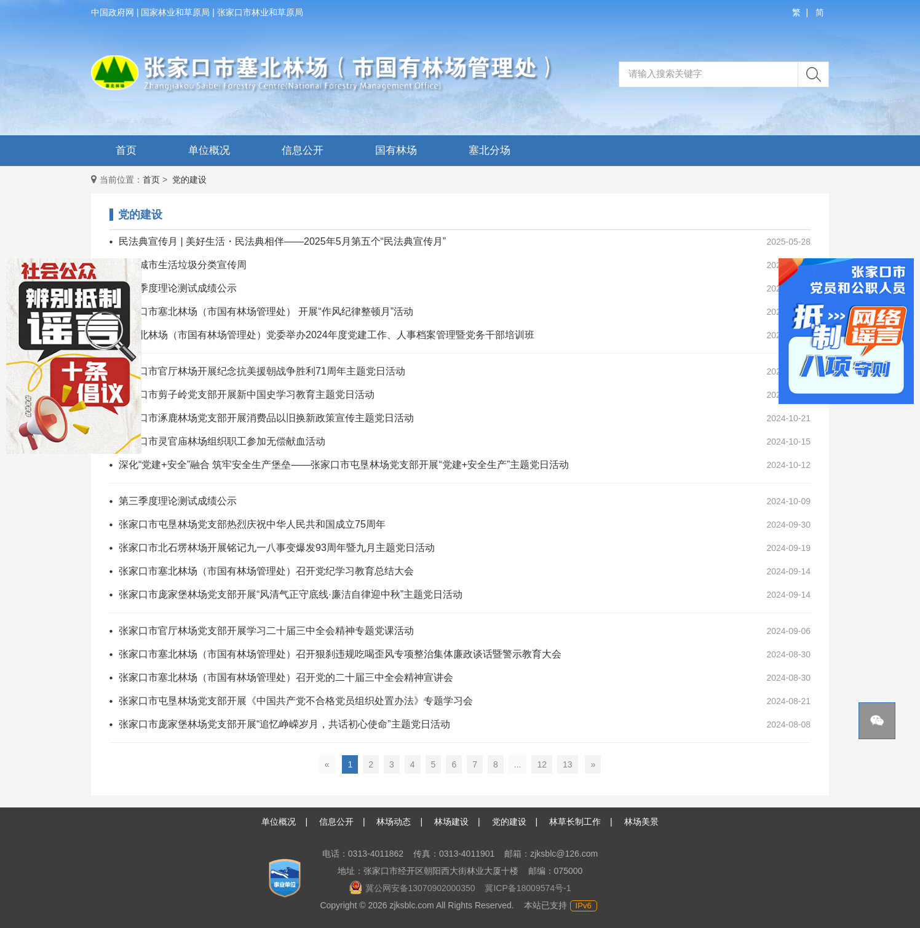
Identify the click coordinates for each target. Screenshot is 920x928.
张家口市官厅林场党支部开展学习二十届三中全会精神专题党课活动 (266, 630)
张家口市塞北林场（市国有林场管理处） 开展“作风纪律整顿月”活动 (266, 311)
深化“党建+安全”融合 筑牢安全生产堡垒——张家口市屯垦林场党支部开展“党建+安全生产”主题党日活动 (344, 464)
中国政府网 (112, 12)
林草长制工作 (575, 822)
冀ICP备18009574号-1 (528, 888)
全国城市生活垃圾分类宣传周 (183, 265)
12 (542, 764)
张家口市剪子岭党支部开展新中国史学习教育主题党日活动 (247, 394)
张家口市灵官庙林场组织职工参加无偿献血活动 (222, 441)
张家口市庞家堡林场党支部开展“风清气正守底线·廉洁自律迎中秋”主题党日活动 (290, 594)
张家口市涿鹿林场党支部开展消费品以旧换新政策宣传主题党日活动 (266, 418)
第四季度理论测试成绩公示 (178, 288)
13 (568, 764)
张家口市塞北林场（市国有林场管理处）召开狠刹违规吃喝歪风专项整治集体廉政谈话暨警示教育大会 (340, 654)
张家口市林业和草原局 (260, 12)
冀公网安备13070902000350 (412, 888)
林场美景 (641, 822)
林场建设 (451, 822)
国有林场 (396, 150)
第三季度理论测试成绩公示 (178, 501)
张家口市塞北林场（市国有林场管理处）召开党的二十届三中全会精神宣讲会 (286, 677)
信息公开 (302, 150)
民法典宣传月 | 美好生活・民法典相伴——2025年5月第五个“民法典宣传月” (282, 241)
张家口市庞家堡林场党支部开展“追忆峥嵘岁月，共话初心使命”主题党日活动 (284, 724)
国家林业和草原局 (175, 12)
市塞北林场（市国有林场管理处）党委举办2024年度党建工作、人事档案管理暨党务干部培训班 (326, 335)
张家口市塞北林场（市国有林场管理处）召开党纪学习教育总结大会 (266, 571)
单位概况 (209, 150)
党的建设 (189, 179)
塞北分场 (489, 150)
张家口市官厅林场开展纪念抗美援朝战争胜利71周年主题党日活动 (262, 371)
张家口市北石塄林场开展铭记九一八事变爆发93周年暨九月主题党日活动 (277, 547)
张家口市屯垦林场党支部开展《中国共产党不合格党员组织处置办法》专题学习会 (296, 701)
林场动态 (393, 822)
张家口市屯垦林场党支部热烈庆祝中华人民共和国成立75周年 (252, 524)
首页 (126, 150)
